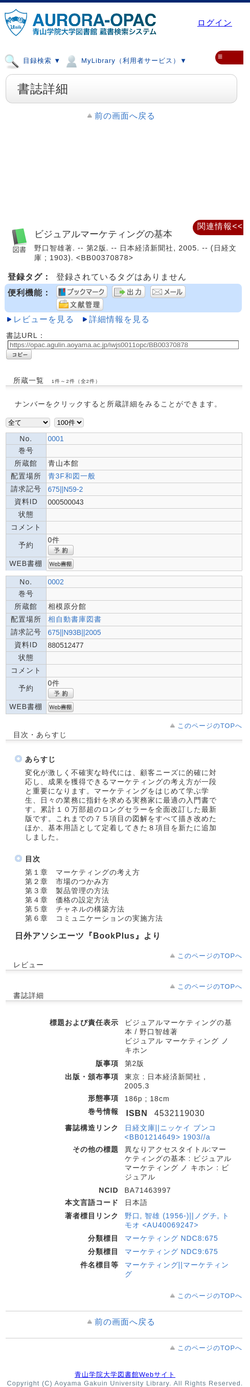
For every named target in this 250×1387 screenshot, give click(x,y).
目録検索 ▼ (32, 60)
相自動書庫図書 (75, 619)
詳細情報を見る (119, 319)
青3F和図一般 (72, 476)
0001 (56, 439)
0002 (56, 582)
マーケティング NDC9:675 (171, 1251)
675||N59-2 (65, 489)
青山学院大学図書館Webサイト (125, 1374)
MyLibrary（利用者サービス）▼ (125, 60)
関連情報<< (220, 226)
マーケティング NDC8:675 (171, 1238)
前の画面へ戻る (125, 115)
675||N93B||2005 (74, 632)
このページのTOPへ (209, 726)
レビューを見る (43, 319)
